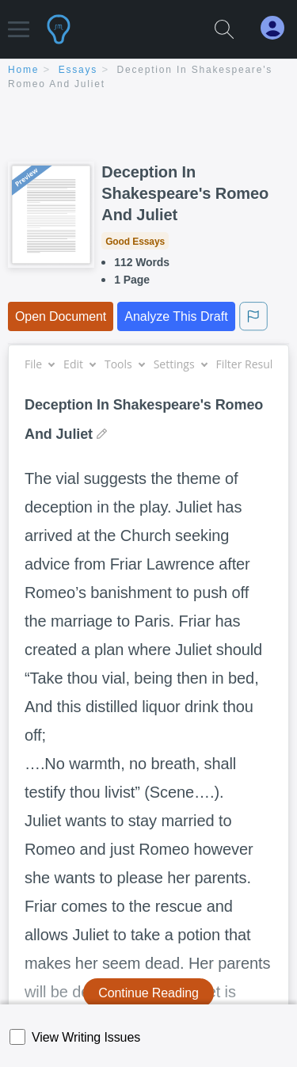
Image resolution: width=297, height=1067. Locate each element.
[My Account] (279, 28)
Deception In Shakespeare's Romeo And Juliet (184, 193)
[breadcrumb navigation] (148, 78)
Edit (79, 364)
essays (78, 69)
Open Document (60, 316)
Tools (124, 364)
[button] (18, 22)
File (39, 364)
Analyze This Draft (175, 316)
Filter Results (255, 364)
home (23, 69)
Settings (180, 364)
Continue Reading (148, 993)
